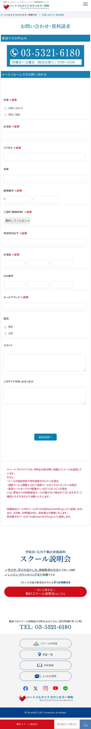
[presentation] (45, 427)
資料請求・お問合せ (67, 724)
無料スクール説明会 (27, 724)
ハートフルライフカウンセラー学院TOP (19, 14)
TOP (85, 725)
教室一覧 (45, 657)
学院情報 (45, 668)
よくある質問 (45, 679)
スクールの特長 (46, 646)
